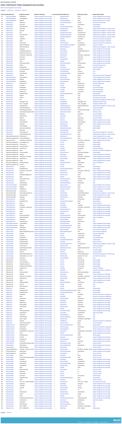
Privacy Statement (104, 422)
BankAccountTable (64, 229)
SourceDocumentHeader (65, 128)
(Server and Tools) (97, 109)
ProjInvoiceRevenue (10, 199)
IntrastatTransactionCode (65, 32)
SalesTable (62, 65)
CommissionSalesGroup (65, 22)
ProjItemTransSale (64, 81)
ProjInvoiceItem (9, 22)
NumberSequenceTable (65, 111)
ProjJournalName (10, 343)
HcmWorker (62, 203)
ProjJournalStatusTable (65, 345)
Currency (62, 24)
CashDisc (62, 83)
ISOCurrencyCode (64, 152)
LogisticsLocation (64, 245)
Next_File (24, 10)
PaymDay (62, 113)
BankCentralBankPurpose (66, 231)
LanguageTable (63, 101)
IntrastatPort (63, 99)
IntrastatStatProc (64, 30)
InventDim (62, 38)
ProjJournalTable (9, 355)
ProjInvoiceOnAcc (10, 166)
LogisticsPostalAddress (65, 107)
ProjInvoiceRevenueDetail (12, 223)
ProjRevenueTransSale (65, 227)
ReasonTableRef (64, 126)
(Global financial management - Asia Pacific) (103, 132)
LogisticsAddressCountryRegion (67, 44)
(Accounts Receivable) (98, 87)
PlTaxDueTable (63, 193)
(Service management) (98, 162)
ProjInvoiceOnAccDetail (11, 184)
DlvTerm (62, 97)
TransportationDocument (65, 134)
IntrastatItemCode (64, 28)
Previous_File (18, 10)
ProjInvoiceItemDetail (11, 77)
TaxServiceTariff (63, 318)
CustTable (62, 89)
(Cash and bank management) (100, 229)
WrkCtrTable (63, 408)
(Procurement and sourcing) (99, 22)
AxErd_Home (10, 10)
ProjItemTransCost (10, 325)
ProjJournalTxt (63, 389)
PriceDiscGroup (63, 256)
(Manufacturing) (96, 408)
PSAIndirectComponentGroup (67, 398)
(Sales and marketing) (98, 44)
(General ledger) (96, 24)
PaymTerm (62, 118)
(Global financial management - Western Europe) (104, 28)
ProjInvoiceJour (63, 55)
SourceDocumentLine (65, 69)
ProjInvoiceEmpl (63, 18)
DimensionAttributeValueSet (66, 26)
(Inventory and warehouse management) (102, 38)
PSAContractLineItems (65, 63)
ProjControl (62, 337)
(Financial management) (98, 83)
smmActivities (63, 67)
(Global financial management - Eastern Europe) (104, 193)
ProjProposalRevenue (65, 209)
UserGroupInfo (63, 347)
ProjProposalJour (64, 124)
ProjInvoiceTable (64, 122)
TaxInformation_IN (64, 132)
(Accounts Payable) (97, 113)
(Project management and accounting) (43, 16)
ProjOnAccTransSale (65, 189)
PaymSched (63, 116)
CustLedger (62, 87)
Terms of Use (88, 422)
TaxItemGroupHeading (65, 73)
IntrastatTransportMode (65, 36)
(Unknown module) (97, 371)
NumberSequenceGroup (65, 109)
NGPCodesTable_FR (65, 47)
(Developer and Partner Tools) (99, 101)
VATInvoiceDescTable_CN (66, 138)
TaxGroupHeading (64, 71)
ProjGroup (62, 120)
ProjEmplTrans (63, 385)
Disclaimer (80, 422)
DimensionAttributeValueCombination (68, 290)
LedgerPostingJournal (65, 105)
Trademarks (95, 422)
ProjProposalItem (64, 59)
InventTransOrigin (64, 42)
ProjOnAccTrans (64, 172)
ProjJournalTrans (64, 349)
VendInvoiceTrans (64, 322)
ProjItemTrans (63, 57)
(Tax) (94, 71)
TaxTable (62, 164)
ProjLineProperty (64, 306)
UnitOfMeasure (63, 75)
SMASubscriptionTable (65, 162)
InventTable (62, 40)
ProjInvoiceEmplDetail (11, 16)
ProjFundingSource (64, 329)
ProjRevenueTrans (64, 211)
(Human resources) (97, 203)
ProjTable (62, 61)
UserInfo (62, 371)
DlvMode (62, 95)
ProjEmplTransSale (64, 16)
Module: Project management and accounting (11, 7)
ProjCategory (63, 49)
